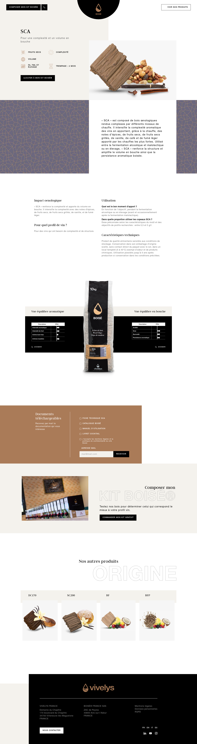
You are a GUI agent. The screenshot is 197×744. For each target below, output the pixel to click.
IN (156, 733)
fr (143, 728)
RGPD (138, 712)
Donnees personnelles (146, 709)
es (156, 728)
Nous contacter (52, 730)
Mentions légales (143, 706)
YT (150, 733)
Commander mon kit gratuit (118, 517)
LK (145, 733)
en (148, 728)
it (152, 728)
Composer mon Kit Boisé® (23, 7)
